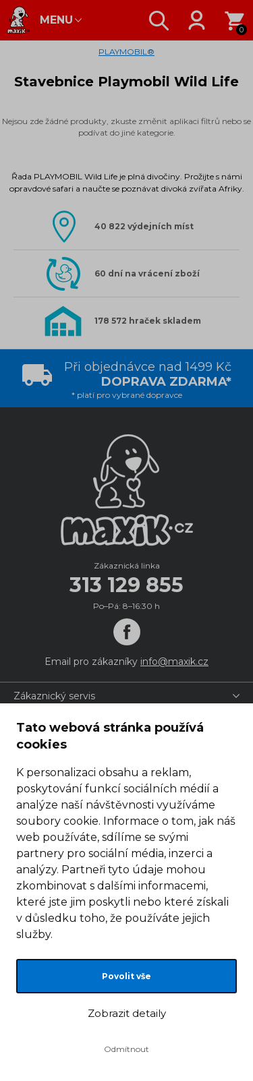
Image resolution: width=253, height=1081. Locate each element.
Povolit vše (126, 976)
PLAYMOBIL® (126, 52)
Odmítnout (126, 1049)
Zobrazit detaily (127, 1013)
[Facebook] (126, 631)
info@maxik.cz (174, 661)
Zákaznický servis (54, 696)
